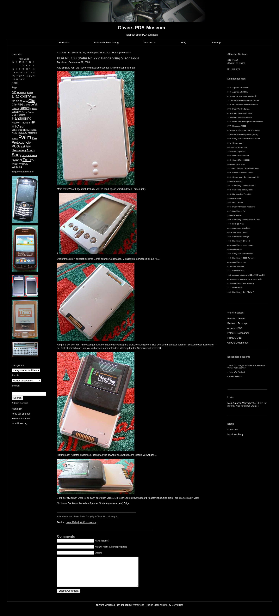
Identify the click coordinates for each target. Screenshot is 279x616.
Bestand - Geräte (236, 318)
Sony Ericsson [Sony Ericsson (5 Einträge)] (29, 155)
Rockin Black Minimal (157, 610)
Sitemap (216, 42)
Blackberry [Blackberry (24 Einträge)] (21, 96)
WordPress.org (19, 423)
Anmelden (17, 409)
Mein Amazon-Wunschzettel (241, 403)
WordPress (138, 610)
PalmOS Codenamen (238, 333)
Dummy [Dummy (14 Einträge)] (25, 108)
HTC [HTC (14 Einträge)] (15, 126)
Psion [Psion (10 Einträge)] (28, 142)
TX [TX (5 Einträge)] (32, 160)
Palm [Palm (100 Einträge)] (24, 137)
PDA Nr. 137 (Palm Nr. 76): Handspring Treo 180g (84, 52)
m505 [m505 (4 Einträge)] (14, 133)
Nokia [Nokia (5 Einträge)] (15, 138)
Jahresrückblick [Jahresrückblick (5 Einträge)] (20, 130)
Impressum (150, 42)
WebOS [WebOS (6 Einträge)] (23, 163)
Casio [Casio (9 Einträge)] (15, 101)
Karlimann (232, 429)
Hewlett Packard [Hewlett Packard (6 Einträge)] (21, 122)
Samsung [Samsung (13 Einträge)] (19, 150)
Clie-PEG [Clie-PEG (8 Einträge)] (17, 104)
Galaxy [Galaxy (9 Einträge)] (16, 111)
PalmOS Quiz (234, 338)
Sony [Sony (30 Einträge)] (17, 154)
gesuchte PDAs (235, 328)
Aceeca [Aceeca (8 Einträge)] (21, 92)
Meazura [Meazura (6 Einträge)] (22, 132)
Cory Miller (177, 610)
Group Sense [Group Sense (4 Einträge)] (28, 112)
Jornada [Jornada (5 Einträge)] (32, 130)
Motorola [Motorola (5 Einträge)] (32, 132)
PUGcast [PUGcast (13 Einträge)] (18, 146)
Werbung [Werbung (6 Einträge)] (17, 166)
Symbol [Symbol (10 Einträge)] (17, 160)
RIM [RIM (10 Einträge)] (28, 146)
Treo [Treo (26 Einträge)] (26, 159)
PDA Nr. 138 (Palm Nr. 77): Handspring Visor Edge (98, 58)
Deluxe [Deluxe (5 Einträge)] (15, 108)
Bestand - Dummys (237, 323)
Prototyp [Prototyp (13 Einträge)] (18, 142)
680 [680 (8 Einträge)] (14, 92)
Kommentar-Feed (21, 418)
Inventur (124, 52)
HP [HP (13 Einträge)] (33, 122)
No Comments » (87, 522)
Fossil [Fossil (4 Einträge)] (34, 108)
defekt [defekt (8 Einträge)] (34, 104)
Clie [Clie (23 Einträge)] (31, 101)
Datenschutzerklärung (106, 42)
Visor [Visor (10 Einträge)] (15, 163)
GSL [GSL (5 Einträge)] (14, 114)
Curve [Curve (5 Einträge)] (27, 104)
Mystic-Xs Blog (235, 434)
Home (115, 52)
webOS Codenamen (237, 342)
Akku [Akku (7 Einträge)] (30, 92)
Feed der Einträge (21, 413)
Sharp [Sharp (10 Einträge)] (30, 150)
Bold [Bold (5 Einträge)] (33, 96)
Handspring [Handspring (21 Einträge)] (22, 118)
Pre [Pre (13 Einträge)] (34, 138)
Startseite (64, 42)
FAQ (183, 42)
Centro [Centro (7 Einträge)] (24, 101)
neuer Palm (72, 522)
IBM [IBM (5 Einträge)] (21, 126)
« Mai (14, 82)
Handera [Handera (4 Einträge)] (21, 115)
